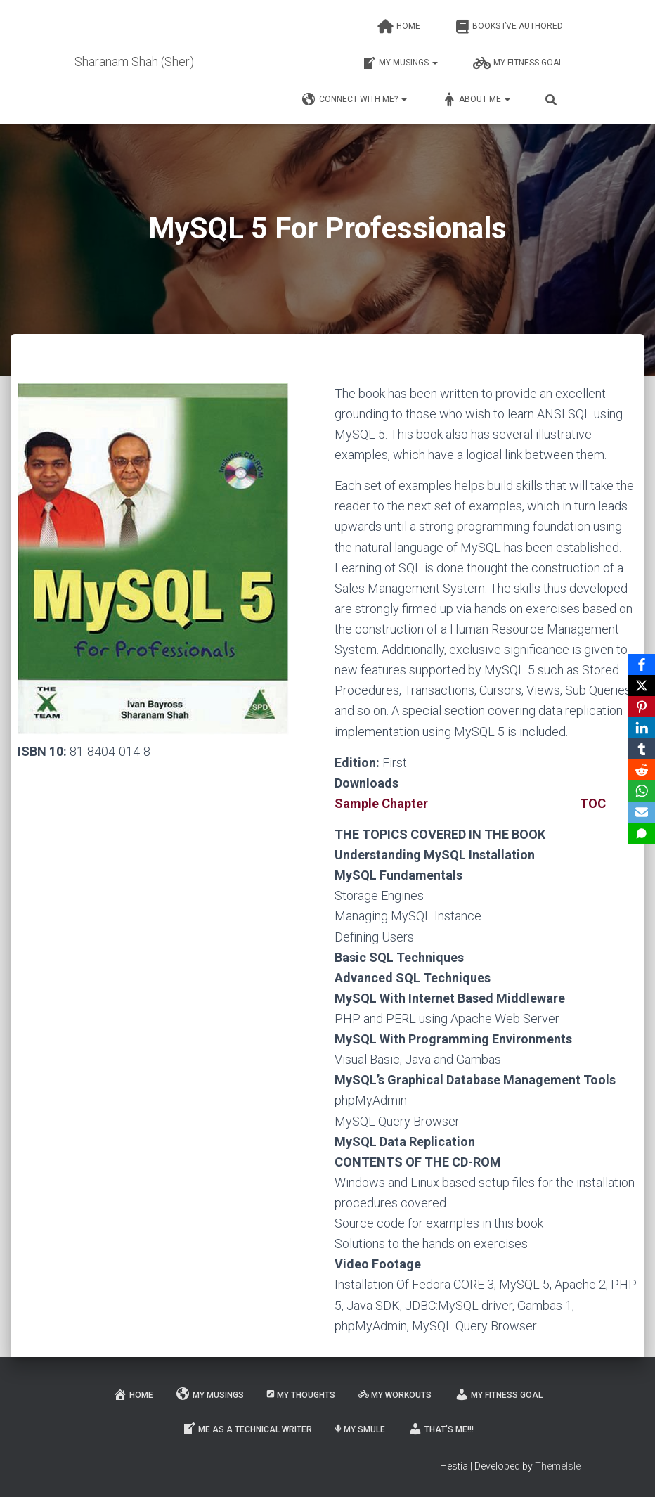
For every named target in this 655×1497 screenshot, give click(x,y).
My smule (360, 1429)
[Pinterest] (641, 706)
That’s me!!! (441, 1429)
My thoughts (301, 1395)
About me (476, 100)
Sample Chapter (381, 803)
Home (398, 27)
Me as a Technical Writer (247, 1429)
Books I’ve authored (509, 27)
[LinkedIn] (641, 727)
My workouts (395, 1395)
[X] (641, 685)
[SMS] (641, 833)
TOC (593, 803)
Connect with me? (354, 100)
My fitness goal (518, 63)
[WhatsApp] (641, 791)
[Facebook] (641, 664)
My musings (400, 63)
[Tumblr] (641, 748)
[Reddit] (641, 769)
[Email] (641, 812)
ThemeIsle (558, 1466)
